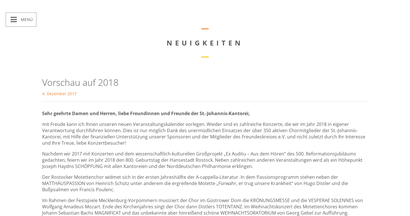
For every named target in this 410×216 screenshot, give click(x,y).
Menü (26, 19)
